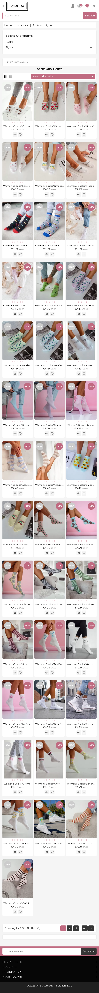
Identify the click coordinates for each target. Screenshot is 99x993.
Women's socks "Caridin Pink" (19, 903)
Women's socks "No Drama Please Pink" (25, 724)
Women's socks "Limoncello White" (55, 186)
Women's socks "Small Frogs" (51, 544)
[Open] (3, 6)
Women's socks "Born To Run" (51, 724)
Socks (9, 42)
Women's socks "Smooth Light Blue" (23, 425)
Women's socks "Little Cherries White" (24, 186)
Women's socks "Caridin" (81, 843)
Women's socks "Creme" (17, 783)
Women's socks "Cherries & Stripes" (55, 783)
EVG (69, 985)
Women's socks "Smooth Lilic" (52, 425)
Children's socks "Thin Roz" (18, 305)
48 (84, 928)
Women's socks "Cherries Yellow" (21, 544)
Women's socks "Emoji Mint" (82, 485)
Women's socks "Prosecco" (82, 186)
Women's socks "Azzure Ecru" (51, 485)
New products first (63, 76)
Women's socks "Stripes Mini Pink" (22, 664)
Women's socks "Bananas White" (21, 843)
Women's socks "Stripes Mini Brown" (55, 604)
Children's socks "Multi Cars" (51, 245)
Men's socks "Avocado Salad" (51, 305)
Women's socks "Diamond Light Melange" (26, 604)
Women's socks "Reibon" (81, 425)
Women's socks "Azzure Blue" (19, 485)
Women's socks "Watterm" (50, 126)
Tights (9, 47)
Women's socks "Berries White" (52, 365)
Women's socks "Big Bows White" (54, 664)
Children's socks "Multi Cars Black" (22, 245)
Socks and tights (19, 35)
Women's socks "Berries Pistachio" (22, 365)
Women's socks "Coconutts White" (22, 126)
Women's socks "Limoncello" (51, 843)
